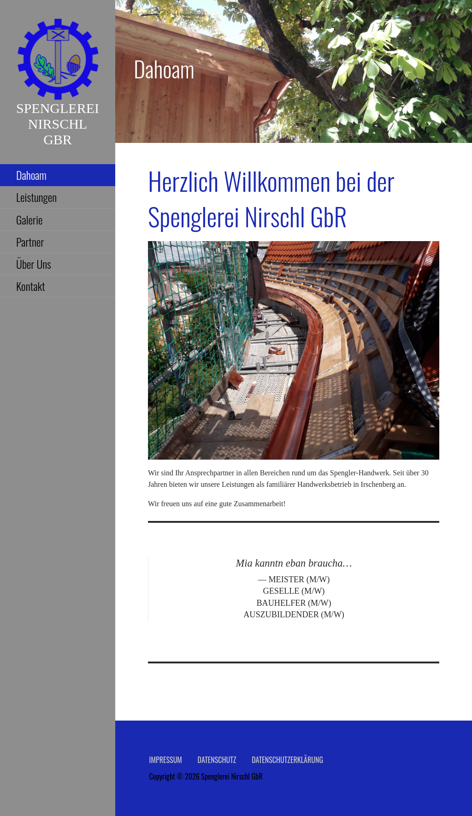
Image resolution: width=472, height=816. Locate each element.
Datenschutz (217, 759)
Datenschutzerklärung (287, 759)
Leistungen (36, 197)
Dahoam (31, 174)
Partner (30, 241)
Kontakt (30, 286)
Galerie (29, 219)
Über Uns (33, 263)
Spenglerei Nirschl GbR (57, 124)
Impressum (165, 759)
